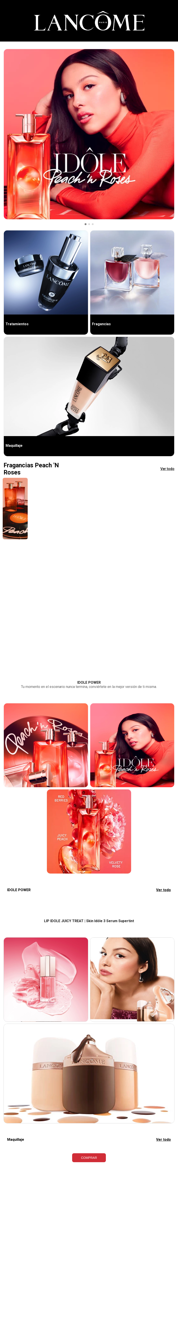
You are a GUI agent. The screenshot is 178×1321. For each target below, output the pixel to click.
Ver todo (167, 469)
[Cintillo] (89, 21)
